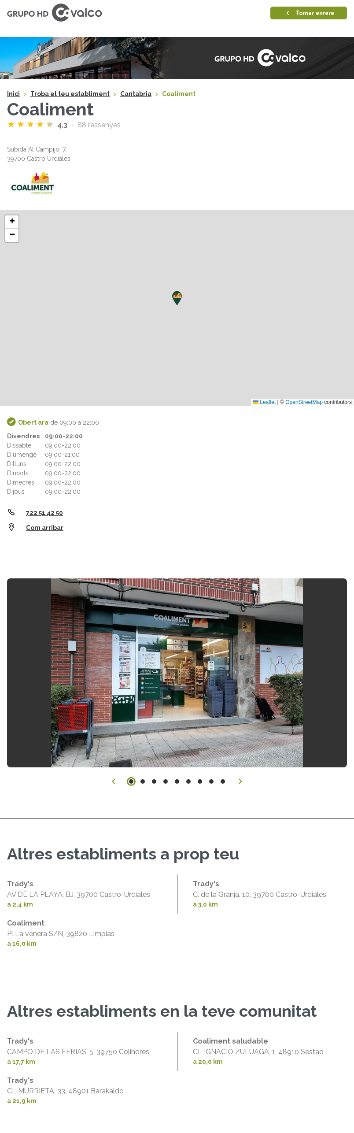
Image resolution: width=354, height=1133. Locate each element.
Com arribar (44, 527)
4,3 (63, 125)
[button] (177, 298)
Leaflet (264, 402)
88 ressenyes (99, 125)
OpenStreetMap (304, 402)
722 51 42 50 (44, 512)
